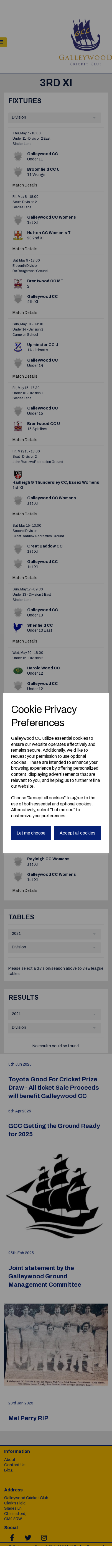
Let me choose (31, 833)
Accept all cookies (77, 833)
